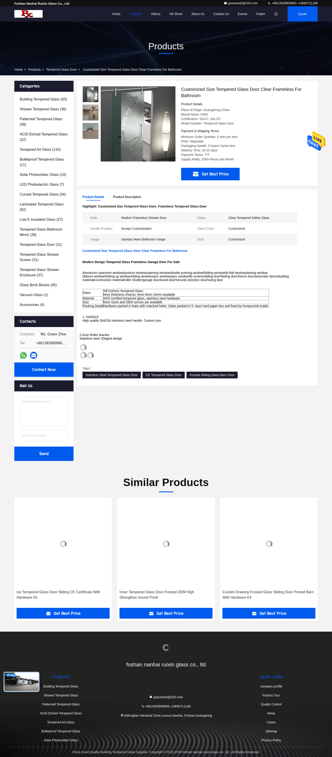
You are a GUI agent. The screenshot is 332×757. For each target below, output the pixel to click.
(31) (41, 245)
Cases (271, 722)
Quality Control (271, 704)
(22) (43, 137)
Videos (156, 14)
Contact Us (221, 14)
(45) (38, 285)
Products (136, 14)
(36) (43, 109)
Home (116, 14)
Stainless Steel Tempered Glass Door (112, 375)
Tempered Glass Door (61, 69)
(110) (40, 149)
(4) (32, 305)
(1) (34, 295)
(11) (42, 162)
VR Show (175, 14)
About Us (197, 14)
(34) (43, 194)
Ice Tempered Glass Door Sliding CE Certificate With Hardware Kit (58, 594)
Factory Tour (271, 695)
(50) (43, 99)
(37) (39, 272)
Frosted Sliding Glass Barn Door (212, 375)
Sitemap (271, 731)
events (242, 14)
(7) (42, 184)
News (271, 713)
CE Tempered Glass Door (163, 375)
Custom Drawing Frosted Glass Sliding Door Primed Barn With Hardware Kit (268, 594)
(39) (41, 232)
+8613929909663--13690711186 (292, 3)
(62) (41, 207)
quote (302, 14)
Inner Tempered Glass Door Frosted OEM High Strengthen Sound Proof (156, 594)
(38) (41, 121)
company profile (271, 686)
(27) (41, 219)
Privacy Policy (271, 740)
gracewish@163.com (241, 3)
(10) (43, 175)
